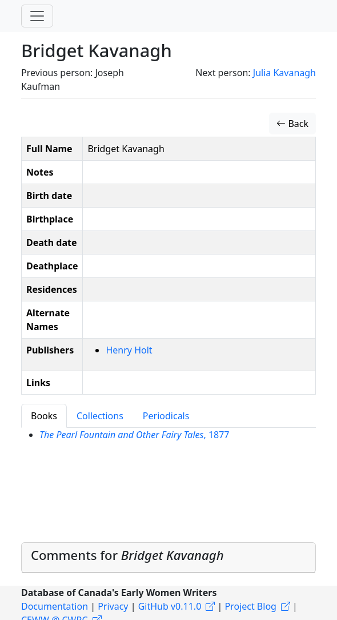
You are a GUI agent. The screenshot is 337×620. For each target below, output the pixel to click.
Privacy (113, 606)
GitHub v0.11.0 (170, 606)
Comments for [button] (127, 554)
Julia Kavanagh (284, 72)
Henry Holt (129, 350)
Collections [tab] (100, 416)
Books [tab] (44, 416)
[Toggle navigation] (37, 16)
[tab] (168, 558)
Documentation (54, 606)
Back (292, 123)
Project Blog (250, 606)
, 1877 (134, 434)
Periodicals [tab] (166, 416)
